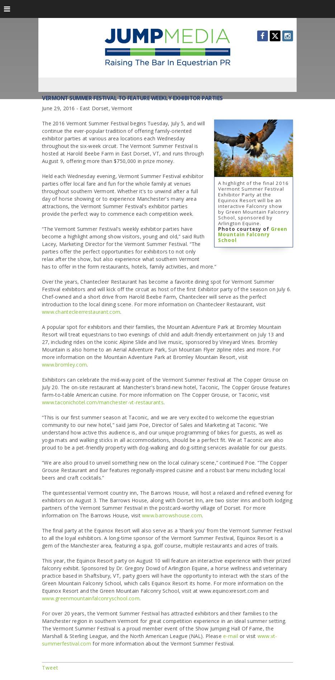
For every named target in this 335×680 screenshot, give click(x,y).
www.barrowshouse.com (172, 515)
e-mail (230, 636)
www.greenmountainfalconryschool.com (91, 598)
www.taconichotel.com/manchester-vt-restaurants (103, 402)
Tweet (50, 667)
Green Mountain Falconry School (252, 235)
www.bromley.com (64, 364)
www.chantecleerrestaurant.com (81, 311)
